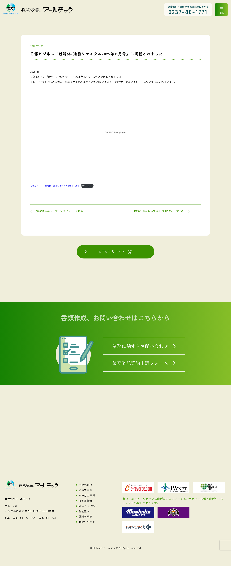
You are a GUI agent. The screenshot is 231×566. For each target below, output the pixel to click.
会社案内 (84, 511)
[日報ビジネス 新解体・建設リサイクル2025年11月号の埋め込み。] (115, 132)
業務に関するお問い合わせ (140, 346)
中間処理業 (85, 485)
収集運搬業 (85, 501)
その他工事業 (86, 495)
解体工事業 (85, 490)
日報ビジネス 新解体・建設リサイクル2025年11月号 (54, 185)
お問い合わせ (86, 522)
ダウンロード (87, 185)
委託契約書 (85, 516)
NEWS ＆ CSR (87, 506)
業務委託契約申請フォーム (140, 363)
